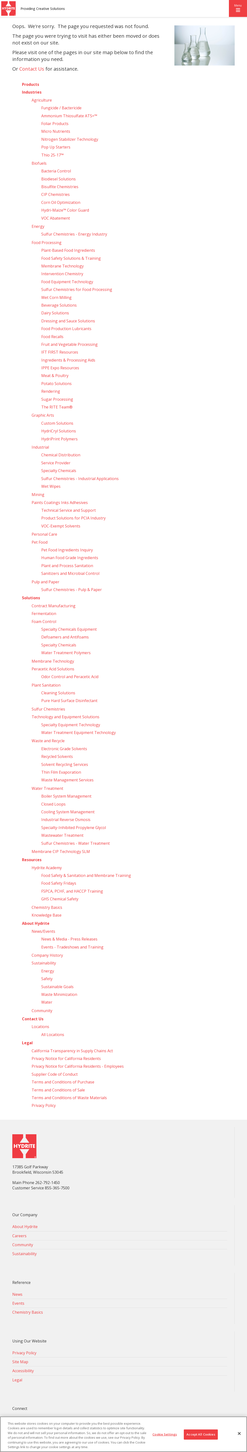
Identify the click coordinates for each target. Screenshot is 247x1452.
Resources (31, 859)
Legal (27, 1042)
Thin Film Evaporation (61, 772)
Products (30, 84)
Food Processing (47, 242)
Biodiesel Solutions (58, 179)
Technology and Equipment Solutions (65, 716)
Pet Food (40, 542)
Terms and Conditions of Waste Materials (69, 1097)
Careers (19, 1235)
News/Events (43, 931)
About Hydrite (35, 923)
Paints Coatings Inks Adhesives (60, 502)
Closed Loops (53, 804)
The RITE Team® (57, 407)
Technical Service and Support (68, 510)
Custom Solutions (57, 423)
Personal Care (44, 534)
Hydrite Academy (47, 867)
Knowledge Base (47, 915)
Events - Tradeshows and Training (72, 947)
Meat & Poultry (55, 375)
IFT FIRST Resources (59, 352)
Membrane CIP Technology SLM (61, 851)
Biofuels (39, 163)
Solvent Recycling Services (64, 764)
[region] (123, 1434)
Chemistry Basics (47, 907)
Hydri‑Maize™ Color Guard (65, 210)
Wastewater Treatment (62, 835)
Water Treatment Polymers (66, 652)
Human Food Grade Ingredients (69, 557)
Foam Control (44, 621)
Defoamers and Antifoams (65, 637)
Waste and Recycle (48, 740)
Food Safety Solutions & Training (71, 258)
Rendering (50, 391)
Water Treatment (47, 788)
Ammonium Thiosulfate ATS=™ (69, 116)
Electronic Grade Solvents (64, 748)
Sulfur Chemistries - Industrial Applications (80, 478)
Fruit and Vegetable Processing (69, 344)
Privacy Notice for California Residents (66, 1058)
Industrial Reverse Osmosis (65, 819)
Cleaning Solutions (58, 693)
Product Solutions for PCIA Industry (73, 518)
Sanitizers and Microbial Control (70, 573)
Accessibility (23, 1370)
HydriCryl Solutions (58, 431)
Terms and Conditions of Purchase (63, 1082)
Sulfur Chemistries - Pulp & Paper (71, 589)
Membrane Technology (62, 266)
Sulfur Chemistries (48, 709)
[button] (238, 8)
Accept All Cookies (200, 1434)
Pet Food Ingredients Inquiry (67, 550)
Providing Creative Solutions (43, 8)
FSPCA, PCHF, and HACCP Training (72, 891)
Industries (31, 92)
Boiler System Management (66, 796)
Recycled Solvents (57, 756)
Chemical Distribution (60, 455)
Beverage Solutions (59, 305)
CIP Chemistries (55, 194)
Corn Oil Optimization (60, 202)
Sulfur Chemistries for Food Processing (76, 289)
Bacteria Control (56, 171)
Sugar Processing (57, 399)
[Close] (239, 1433)
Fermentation (44, 613)
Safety (47, 978)
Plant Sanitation (46, 685)
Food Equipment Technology (67, 281)
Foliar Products (55, 123)
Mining (38, 494)
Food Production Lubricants (66, 328)
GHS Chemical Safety (59, 899)
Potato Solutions (56, 383)
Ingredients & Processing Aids (68, 360)
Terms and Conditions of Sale (58, 1090)
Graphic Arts (43, 415)
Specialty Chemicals (58, 470)
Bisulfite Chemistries (59, 186)
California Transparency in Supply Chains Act (72, 1050)
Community (42, 1010)
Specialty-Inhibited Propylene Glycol (73, 827)
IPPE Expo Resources (60, 367)
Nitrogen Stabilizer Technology (69, 139)
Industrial (40, 447)
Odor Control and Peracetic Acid (69, 676)
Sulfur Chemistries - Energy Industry (74, 234)
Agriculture (42, 100)
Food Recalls (52, 336)
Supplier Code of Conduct (55, 1074)
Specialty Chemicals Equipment (69, 629)
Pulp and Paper (45, 582)
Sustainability (44, 963)
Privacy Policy (44, 1105)
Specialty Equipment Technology (70, 724)
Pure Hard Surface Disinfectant (69, 700)
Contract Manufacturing (53, 605)
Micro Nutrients (55, 131)
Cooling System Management (68, 812)
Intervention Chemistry (62, 273)
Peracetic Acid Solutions (53, 669)
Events (18, 1303)
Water (46, 1002)
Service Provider (55, 463)
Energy (38, 226)
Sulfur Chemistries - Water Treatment (75, 843)
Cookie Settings (164, 1434)
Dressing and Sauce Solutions (68, 321)
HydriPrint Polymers (59, 439)
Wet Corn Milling (56, 297)
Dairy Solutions (55, 313)
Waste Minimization (59, 994)
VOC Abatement (55, 218)
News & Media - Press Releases (69, 939)
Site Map (20, 1361)
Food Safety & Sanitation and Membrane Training (86, 875)
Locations (40, 1026)
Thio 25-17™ (52, 155)
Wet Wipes (51, 486)
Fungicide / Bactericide (61, 108)
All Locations (52, 1034)
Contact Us (31, 69)
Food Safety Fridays (58, 883)
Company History (47, 955)
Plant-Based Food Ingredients (68, 250)
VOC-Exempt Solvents (60, 526)
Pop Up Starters (55, 147)
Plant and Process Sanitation (67, 565)
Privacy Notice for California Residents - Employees (78, 1066)
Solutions (31, 597)
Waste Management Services (67, 780)
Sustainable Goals (57, 986)
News (17, 1294)
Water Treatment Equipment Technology (78, 732)
